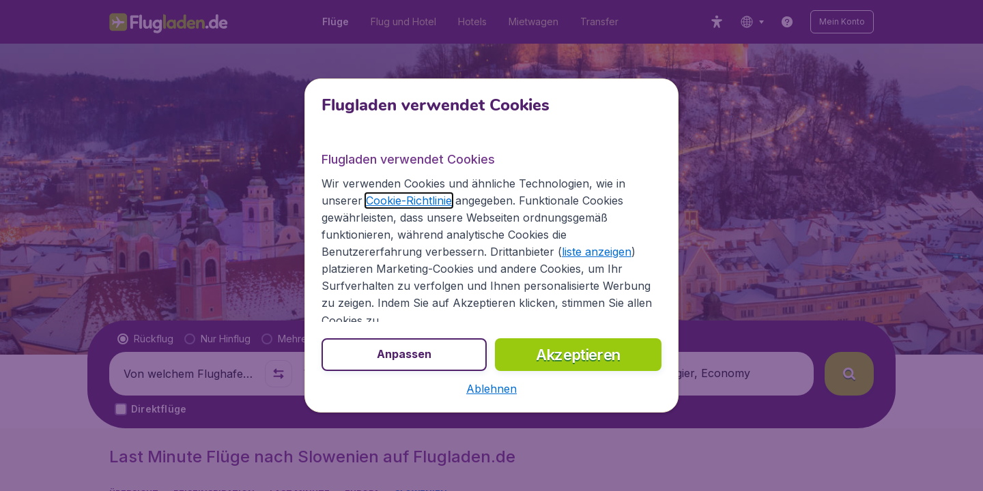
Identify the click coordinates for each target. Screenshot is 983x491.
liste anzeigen (596, 251)
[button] (491, 389)
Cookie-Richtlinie (409, 200)
